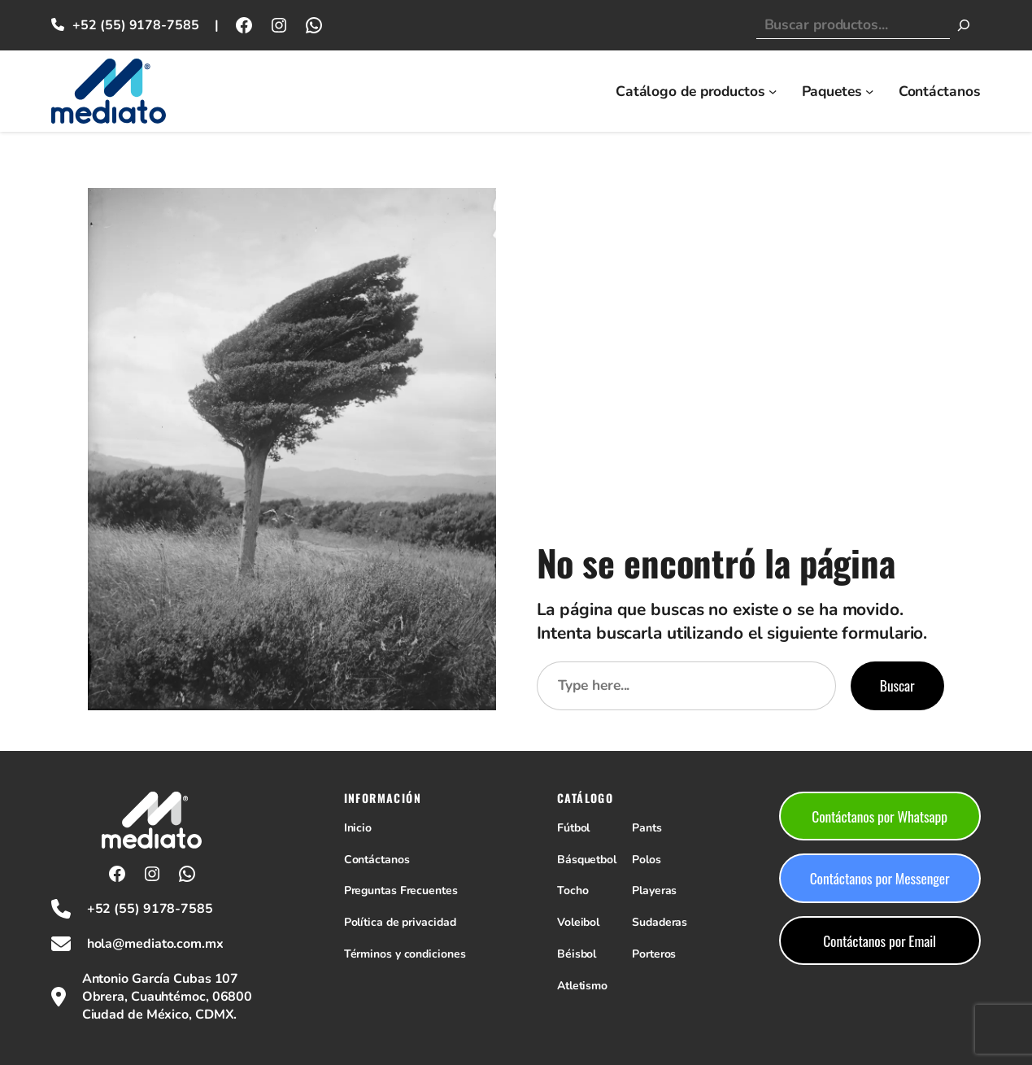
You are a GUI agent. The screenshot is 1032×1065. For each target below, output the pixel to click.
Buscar (897, 685)
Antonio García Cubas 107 (160, 979)
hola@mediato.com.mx (155, 944)
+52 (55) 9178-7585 (135, 25)
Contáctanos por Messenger (880, 877)
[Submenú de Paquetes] (869, 91)
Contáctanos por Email (879, 940)
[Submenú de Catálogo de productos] (773, 91)
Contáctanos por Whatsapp (879, 816)
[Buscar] (964, 25)
